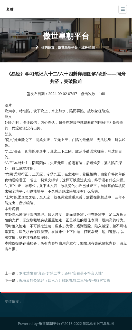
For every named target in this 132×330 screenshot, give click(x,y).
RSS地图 (89, 323)
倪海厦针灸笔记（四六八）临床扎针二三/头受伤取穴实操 (64, 280)
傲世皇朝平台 (68, 47)
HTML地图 (105, 323)
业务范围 (88, 47)
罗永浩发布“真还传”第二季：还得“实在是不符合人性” (61, 273)
